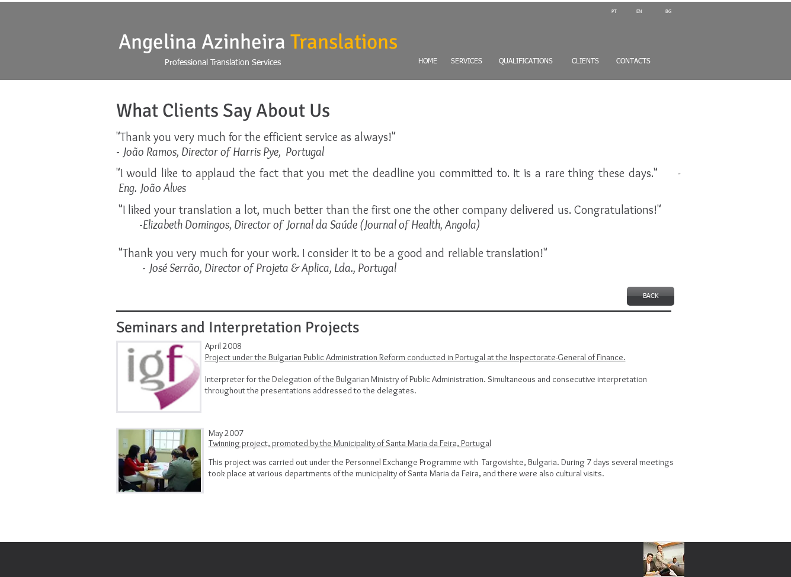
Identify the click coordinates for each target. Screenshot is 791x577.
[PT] (614, 12)
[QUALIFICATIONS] (526, 62)
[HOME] (407, 62)
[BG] (660, 12)
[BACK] (650, 296)
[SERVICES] (467, 62)
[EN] (639, 12)
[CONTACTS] (644, 62)
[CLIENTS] (585, 62)
